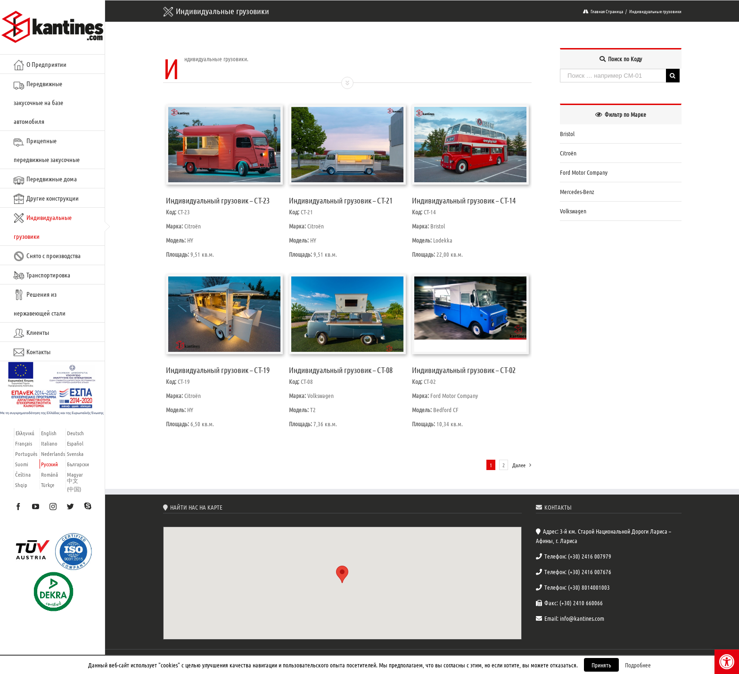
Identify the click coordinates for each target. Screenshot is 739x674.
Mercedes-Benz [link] (577, 191)
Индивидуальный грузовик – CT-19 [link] (218, 369)
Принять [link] (601, 665)
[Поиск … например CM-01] (612, 75)
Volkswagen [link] (573, 211)
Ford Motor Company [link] (584, 172)
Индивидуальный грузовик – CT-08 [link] (341, 369)
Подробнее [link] (638, 665)
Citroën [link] (568, 153)
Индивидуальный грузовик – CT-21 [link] (341, 200)
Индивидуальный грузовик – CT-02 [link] (464, 369)
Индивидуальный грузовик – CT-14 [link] (464, 200)
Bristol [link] (567, 134)
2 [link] (503, 465)
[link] (726, 662)
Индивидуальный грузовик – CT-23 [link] (218, 200)
